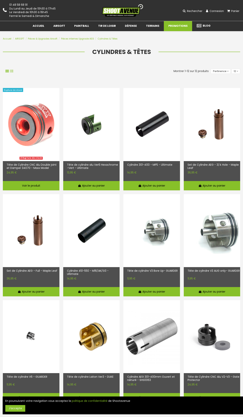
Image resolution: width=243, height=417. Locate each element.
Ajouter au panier (91, 186)
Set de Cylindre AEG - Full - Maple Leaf (32, 271)
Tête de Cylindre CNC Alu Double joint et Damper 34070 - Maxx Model (32, 167)
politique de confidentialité (89, 401)
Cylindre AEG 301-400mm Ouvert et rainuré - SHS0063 (151, 379)
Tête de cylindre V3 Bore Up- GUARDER (152, 271)
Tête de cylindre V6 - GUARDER (27, 377)
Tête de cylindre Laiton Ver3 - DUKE (90, 377)
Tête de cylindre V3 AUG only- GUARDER (214, 271)
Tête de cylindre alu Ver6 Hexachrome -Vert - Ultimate (92, 167)
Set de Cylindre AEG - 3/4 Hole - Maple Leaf (213, 167)
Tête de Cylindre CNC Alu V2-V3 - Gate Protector (213, 379)
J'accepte (15, 408)
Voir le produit (31, 186)
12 (235, 71)
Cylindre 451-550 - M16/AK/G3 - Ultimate (88, 273)
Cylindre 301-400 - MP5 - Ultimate (149, 165)
